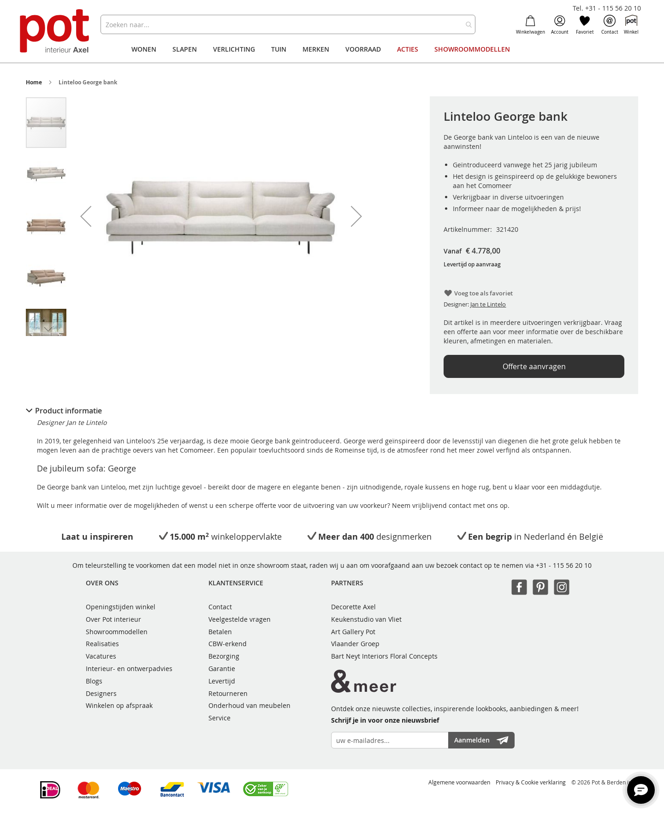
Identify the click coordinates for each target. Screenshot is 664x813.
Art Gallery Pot (353, 631)
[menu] (332, 49)
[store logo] (55, 32)
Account (560, 25)
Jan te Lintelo (488, 304)
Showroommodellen (117, 631)
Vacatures (101, 656)
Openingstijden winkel (120, 606)
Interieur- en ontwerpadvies (129, 668)
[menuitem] (144, 49)
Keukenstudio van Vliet (366, 619)
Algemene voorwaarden (459, 782)
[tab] (332, 410)
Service (219, 717)
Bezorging (223, 656)
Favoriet (585, 25)
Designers (101, 693)
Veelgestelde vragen (239, 619)
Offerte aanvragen (534, 366)
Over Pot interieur (113, 619)
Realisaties (102, 643)
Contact (609, 25)
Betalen (220, 631)
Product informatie (68, 411)
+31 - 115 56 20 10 (564, 565)
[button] (85, 216)
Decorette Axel (353, 606)
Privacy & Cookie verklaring (531, 782)
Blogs (94, 681)
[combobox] (288, 24)
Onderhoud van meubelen (249, 705)
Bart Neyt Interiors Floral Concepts (384, 656)
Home (34, 82)
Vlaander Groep (355, 643)
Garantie (221, 668)
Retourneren (228, 693)
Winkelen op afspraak (119, 705)
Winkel (631, 25)
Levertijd (221, 681)
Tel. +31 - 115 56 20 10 (607, 8)
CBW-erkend (227, 643)
